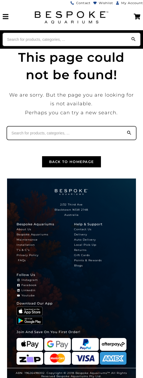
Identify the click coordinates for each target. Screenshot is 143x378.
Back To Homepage (71, 161)
